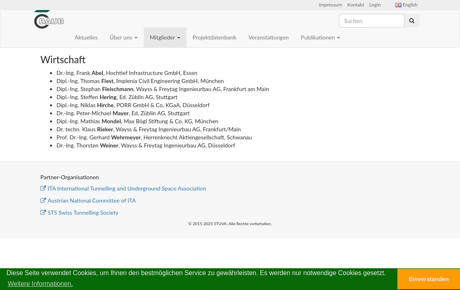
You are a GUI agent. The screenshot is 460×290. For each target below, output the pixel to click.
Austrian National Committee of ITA (88, 200)
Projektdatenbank (214, 37)
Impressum (330, 5)
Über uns (124, 37)
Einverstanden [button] (429, 279)
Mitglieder (165, 37)
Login (375, 5)
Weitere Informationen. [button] (40, 283)
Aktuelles (86, 37)
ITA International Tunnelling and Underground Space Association (123, 188)
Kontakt (355, 5)
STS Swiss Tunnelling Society (79, 212)
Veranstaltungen (269, 37)
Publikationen (321, 37)
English (406, 5)
